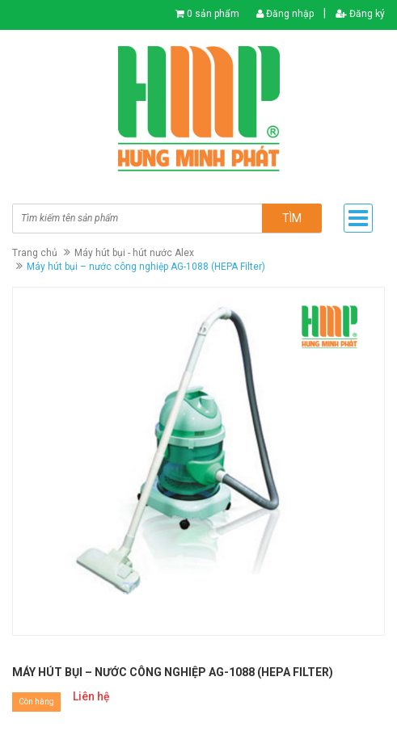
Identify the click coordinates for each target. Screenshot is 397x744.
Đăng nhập (285, 13)
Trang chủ (34, 253)
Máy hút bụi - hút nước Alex (134, 253)
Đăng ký (360, 13)
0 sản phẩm (213, 13)
